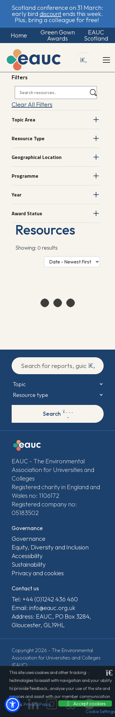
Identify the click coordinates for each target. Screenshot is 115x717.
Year (16, 195)
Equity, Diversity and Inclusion (50, 547)
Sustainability (29, 564)
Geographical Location (37, 157)
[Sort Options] (72, 261)
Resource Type (28, 138)
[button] (12, 704)
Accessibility (27, 556)
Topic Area (23, 120)
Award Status (27, 213)
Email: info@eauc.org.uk (43, 608)
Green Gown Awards (57, 35)
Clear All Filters (32, 104)
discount (50, 14)
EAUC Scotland (96, 35)
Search (58, 414)
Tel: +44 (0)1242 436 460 (45, 599)
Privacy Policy (37, 704)
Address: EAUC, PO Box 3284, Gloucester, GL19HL (51, 620)
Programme (25, 176)
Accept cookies (85, 703)
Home (19, 35)
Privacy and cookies (38, 573)
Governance (28, 538)
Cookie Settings (100, 711)
